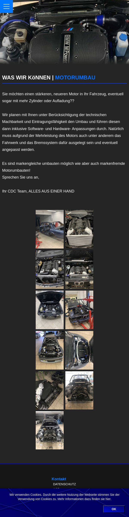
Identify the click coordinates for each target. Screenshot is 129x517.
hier (108, 499)
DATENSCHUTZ (64, 484)
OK (114, 509)
